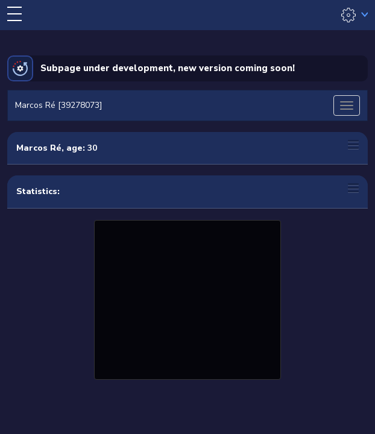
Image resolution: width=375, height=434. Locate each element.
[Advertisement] (187, 298)
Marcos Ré (38, 148)
